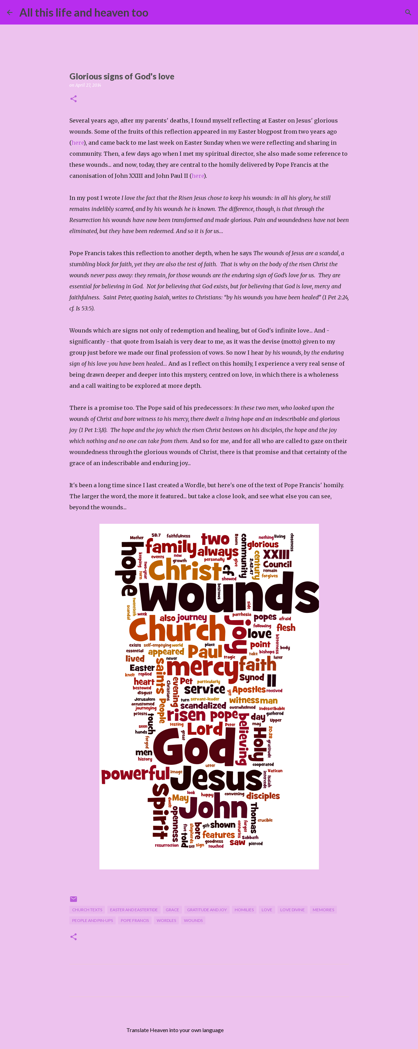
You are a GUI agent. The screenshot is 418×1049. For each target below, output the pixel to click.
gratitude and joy (207, 909)
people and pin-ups (92, 920)
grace (172, 909)
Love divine (292, 909)
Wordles (166, 920)
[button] (73, 99)
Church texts (87, 909)
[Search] (158, 12)
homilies (244, 909)
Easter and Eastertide (134, 909)
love (267, 909)
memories (323, 909)
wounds (193, 920)
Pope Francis (135, 920)
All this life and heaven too (83, 12)
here (77, 142)
